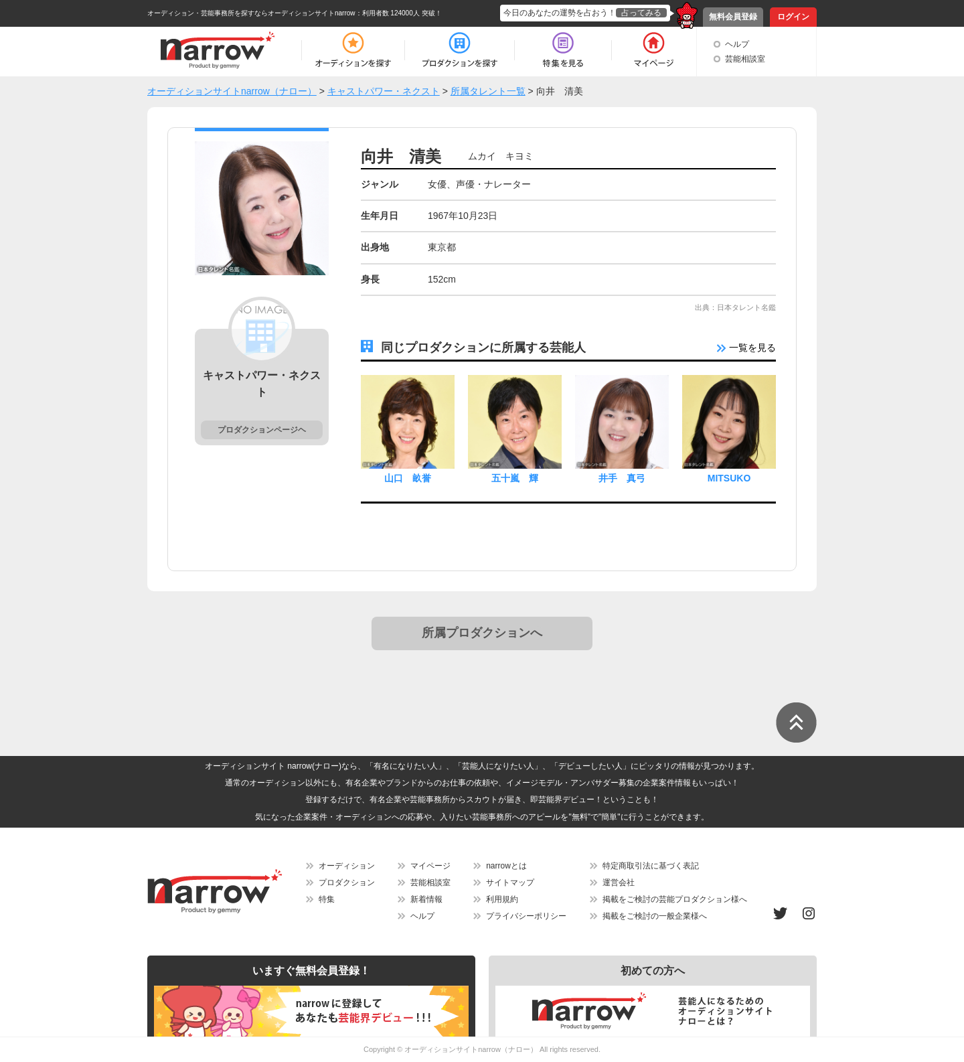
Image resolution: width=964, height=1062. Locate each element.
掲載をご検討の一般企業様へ (654, 916)
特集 (327, 899)
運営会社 (618, 882)
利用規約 (502, 899)
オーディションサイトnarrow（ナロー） (471, 1049)
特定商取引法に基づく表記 (650, 865)
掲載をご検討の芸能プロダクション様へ (674, 899)
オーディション (347, 865)
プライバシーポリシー (526, 916)
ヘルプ (737, 44)
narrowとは (506, 865)
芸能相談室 (745, 59)
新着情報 (426, 899)
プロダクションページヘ (262, 430)
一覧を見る (746, 347)
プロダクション (347, 882)
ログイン (793, 16)
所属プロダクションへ (482, 632)
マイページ (430, 865)
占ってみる (641, 12)
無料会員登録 (733, 16)
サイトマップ (510, 882)
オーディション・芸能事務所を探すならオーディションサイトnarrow (251, 13)
